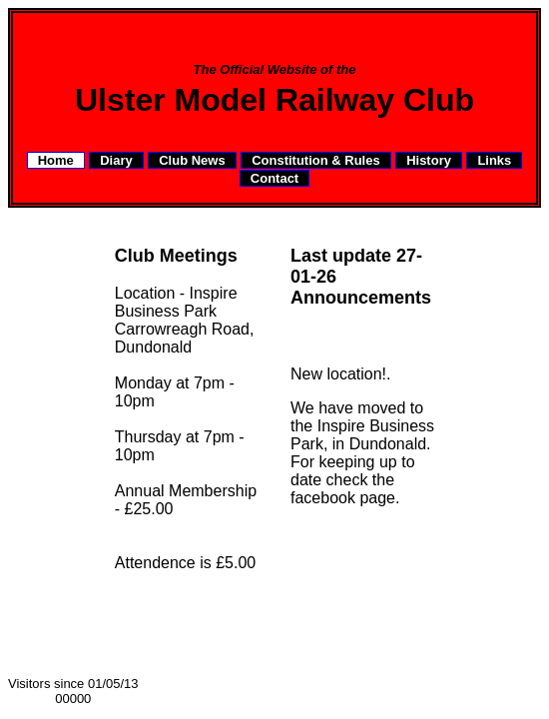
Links (494, 160)
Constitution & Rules (316, 160)
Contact (274, 178)
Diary (116, 160)
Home (56, 160)
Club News (192, 160)
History (428, 160)
